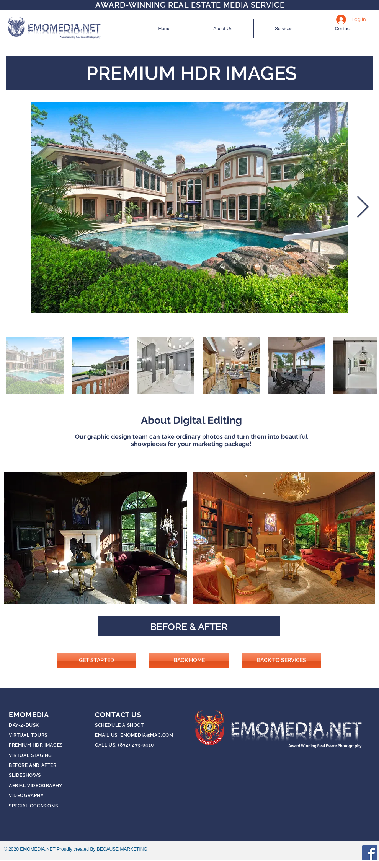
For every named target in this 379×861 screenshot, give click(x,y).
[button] (95, 538)
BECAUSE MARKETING (122, 849)
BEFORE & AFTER (189, 626)
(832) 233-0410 (136, 745)
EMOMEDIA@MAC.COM (146, 735)
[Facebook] (369, 852)
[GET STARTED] (96, 660)
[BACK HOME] (189, 660)
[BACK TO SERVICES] (281, 660)
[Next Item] (362, 207)
